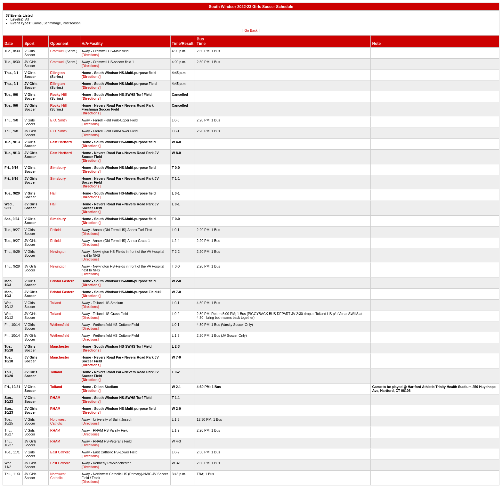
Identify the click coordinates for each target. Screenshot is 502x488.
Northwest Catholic (58, 421)
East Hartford (61, 142)
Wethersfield (59, 325)
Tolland (55, 303)
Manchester (59, 346)
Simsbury (58, 168)
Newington (58, 251)
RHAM (55, 398)
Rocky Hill (58, 94)
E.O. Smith (58, 120)
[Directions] (90, 55)
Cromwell (57, 51)
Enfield (55, 230)
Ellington (57, 73)
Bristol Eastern (62, 281)
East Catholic (60, 452)
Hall (53, 193)
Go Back (251, 30)
